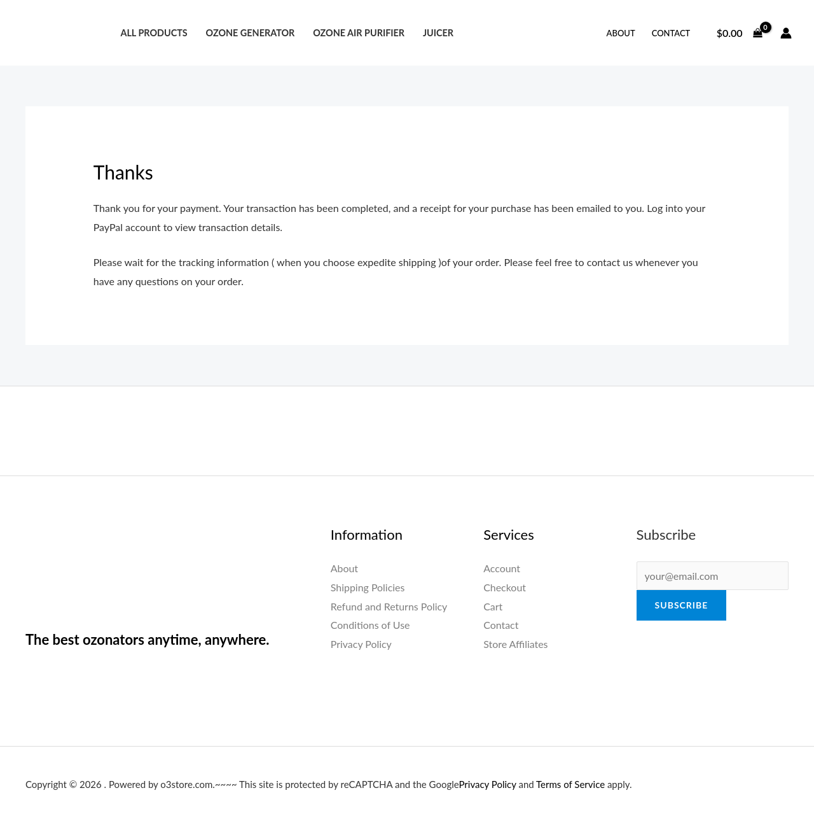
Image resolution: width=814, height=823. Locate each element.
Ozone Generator (249, 32)
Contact (671, 33)
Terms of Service (570, 784)
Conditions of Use (370, 625)
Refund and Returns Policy (389, 606)
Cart (492, 606)
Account (501, 568)
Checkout (504, 587)
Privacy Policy (361, 644)
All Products (153, 32)
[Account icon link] (786, 33)
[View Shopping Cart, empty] (739, 33)
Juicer (438, 32)
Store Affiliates (515, 644)
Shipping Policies (368, 587)
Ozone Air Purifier (358, 32)
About (621, 33)
